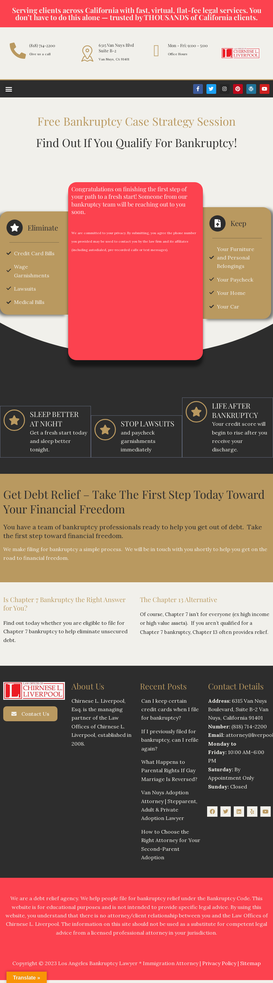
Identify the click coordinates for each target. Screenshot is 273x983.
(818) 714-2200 (42, 45)
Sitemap (250, 947)
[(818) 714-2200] (18, 51)
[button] (8, 88)
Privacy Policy (219, 947)
